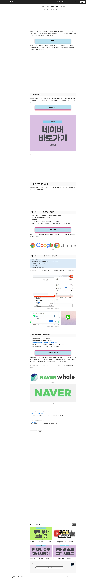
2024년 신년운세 (72, 2)
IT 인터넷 (53, 9)
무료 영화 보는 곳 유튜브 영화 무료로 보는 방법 (40, 541)
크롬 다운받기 (53, 229)
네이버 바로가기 (52, 107)
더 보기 (73, 524)
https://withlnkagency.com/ (36, 411)
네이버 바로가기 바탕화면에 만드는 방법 (52, 7)
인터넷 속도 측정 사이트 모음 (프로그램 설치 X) (64, 559)
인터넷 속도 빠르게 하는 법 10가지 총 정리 (39, 559)
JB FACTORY (72, 577)
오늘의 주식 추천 (63, 2)
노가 (33, 563)
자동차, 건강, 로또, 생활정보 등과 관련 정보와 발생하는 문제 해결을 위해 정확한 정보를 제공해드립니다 (49, 565)
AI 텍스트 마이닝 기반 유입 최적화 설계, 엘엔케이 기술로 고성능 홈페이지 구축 (47, 415)
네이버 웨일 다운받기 (53, 352)
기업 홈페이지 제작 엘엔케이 (37, 413)
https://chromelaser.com (36, 420)
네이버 (52, 40)
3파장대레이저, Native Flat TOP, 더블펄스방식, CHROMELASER (44, 423)
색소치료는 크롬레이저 (36, 422)
